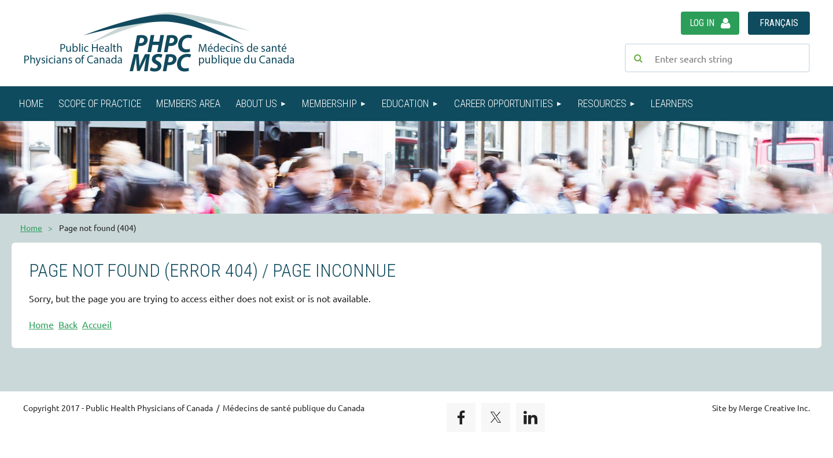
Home (31, 227)
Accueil (97, 324)
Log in (702, 22)
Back (68, 324)
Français (779, 22)
